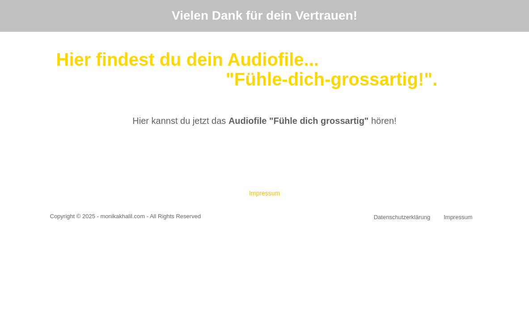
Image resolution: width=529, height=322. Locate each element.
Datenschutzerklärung (402, 217)
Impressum (264, 193)
